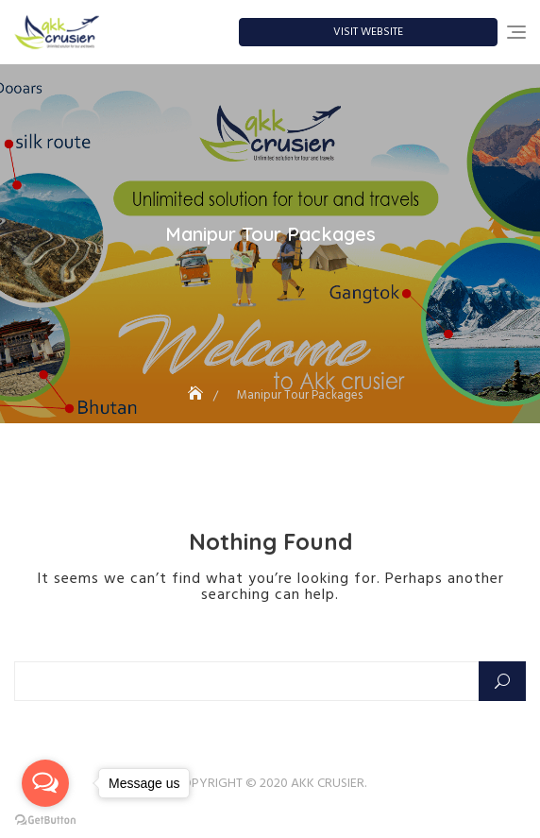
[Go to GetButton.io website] (45, 819)
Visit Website (368, 32)
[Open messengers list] (45, 783)
